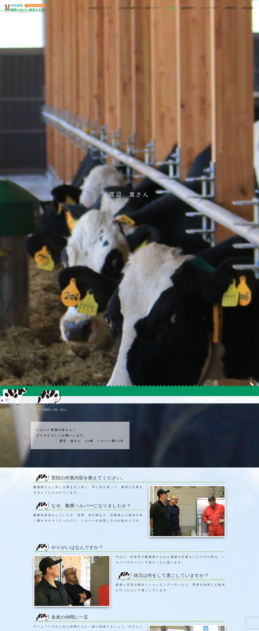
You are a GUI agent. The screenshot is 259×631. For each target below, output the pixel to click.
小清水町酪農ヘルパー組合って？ (138, 8)
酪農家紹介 (188, 8)
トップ (36, 409)
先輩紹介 (170, 8)
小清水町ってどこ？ (100, 8)
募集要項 (230, 8)
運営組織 (247, 8)
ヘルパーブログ (210, 8)
